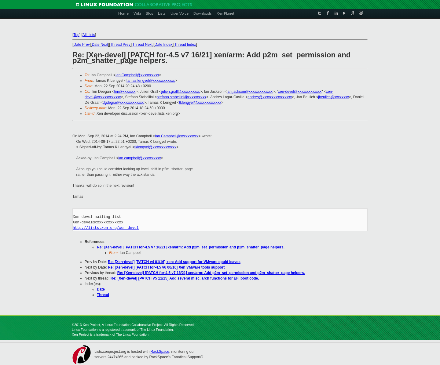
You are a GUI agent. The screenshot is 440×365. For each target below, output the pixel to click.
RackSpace (159, 351)
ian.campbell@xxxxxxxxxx (139, 158)
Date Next (100, 44)
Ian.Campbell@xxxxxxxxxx (137, 75)
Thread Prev (120, 44)
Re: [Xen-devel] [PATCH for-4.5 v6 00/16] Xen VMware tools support (166, 267)
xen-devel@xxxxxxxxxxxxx (299, 91)
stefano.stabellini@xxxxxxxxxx (181, 97)
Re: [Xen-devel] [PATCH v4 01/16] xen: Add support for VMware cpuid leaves (174, 262)
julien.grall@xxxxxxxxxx (180, 91)
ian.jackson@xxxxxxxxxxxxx (250, 91)
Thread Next (142, 44)
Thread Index (185, 44)
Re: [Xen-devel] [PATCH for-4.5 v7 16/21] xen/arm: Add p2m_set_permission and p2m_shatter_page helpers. (190, 247)
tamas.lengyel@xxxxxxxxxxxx (151, 80)
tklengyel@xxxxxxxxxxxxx (200, 102)
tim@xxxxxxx (124, 91)
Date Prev (81, 44)
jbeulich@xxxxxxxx (333, 97)
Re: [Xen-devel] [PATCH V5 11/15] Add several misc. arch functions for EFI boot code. (185, 278)
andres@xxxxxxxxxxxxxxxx (270, 97)
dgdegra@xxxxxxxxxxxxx (123, 102)
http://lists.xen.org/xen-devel (106, 227)
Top (76, 35)
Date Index (163, 44)
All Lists (88, 35)
